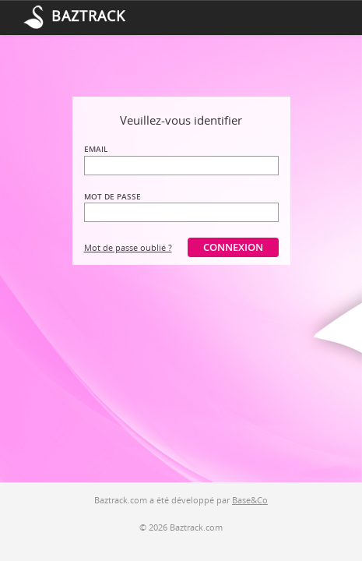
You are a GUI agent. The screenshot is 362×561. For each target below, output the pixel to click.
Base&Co (250, 500)
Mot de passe (112, 196)
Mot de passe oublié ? (128, 247)
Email (95, 148)
